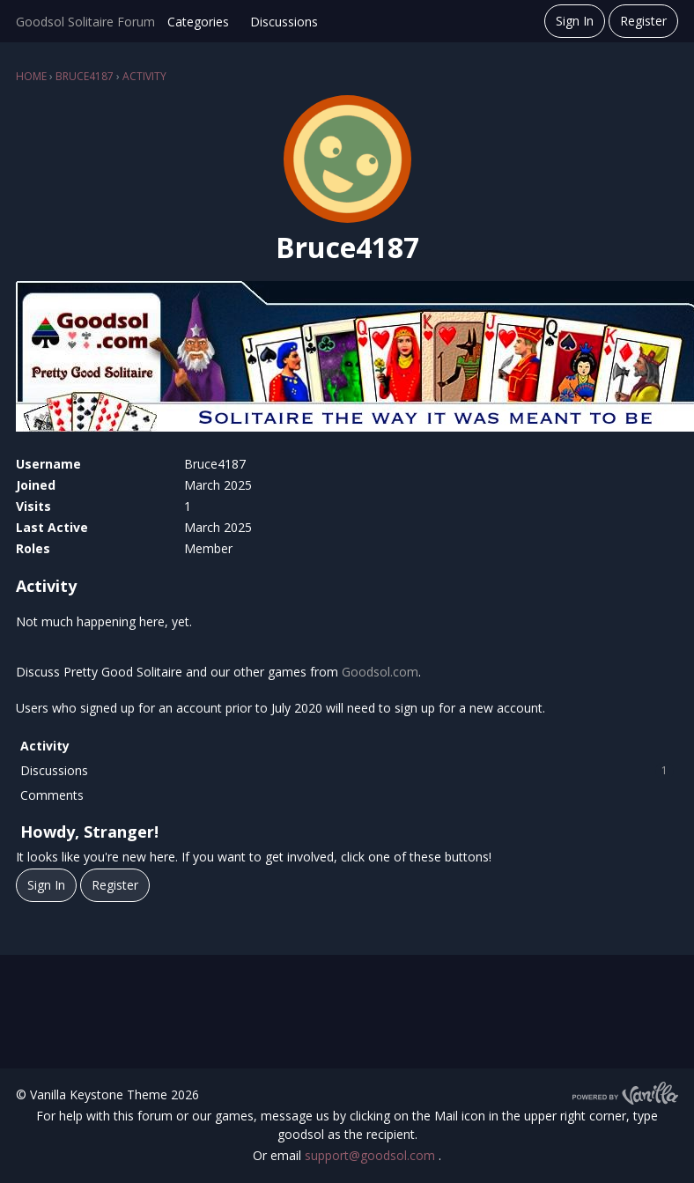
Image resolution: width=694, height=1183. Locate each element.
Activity (45, 745)
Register (643, 20)
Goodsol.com (380, 671)
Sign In (575, 20)
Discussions (284, 21)
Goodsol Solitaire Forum (85, 21)
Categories (198, 21)
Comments (52, 795)
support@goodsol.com (372, 1155)
